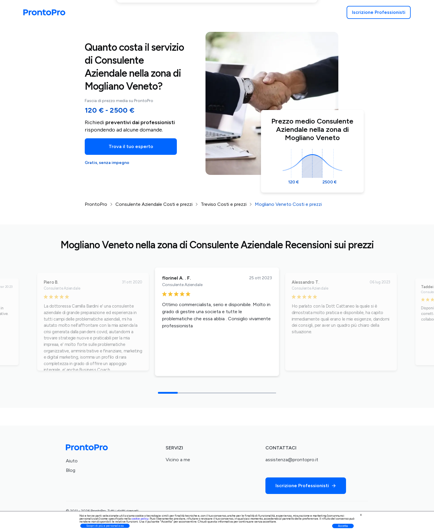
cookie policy (140, 518)
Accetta (343, 526)
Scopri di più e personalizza (105, 526)
